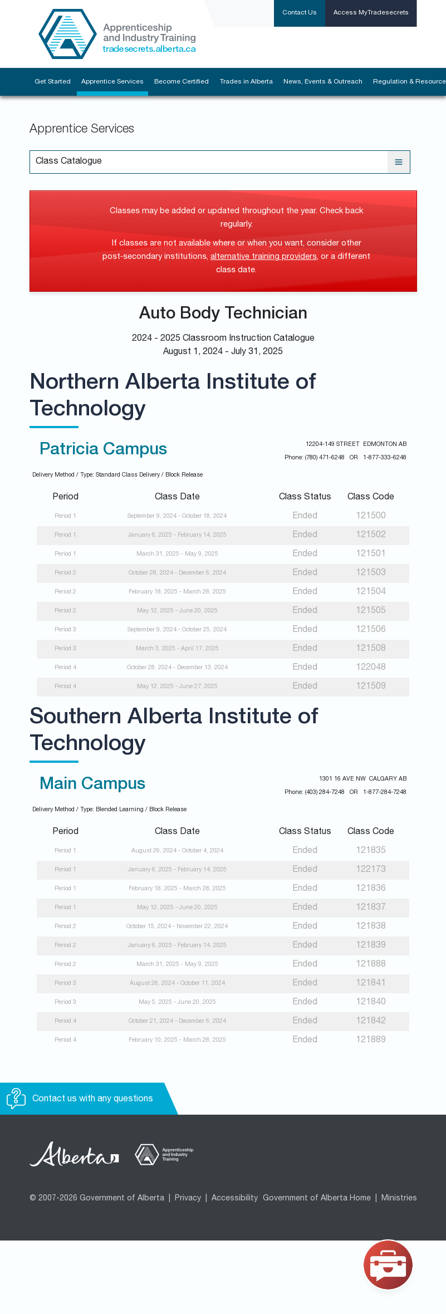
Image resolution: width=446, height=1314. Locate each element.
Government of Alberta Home (317, 1199)
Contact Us (299, 13)
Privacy (188, 1199)
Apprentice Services (112, 82)
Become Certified (181, 82)
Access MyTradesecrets (371, 13)
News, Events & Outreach (322, 82)
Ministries (399, 1199)
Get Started (53, 82)
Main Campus (92, 785)
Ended (304, 516)
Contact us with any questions (80, 1099)
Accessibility (235, 1199)
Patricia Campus (103, 451)
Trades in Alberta (246, 82)
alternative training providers (263, 257)
